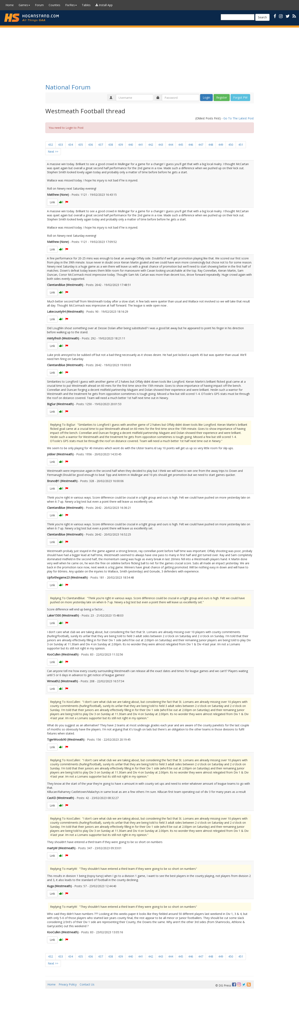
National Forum (68, 87)
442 (150, 145)
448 (210, 145)
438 (110, 145)
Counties (54, 5)
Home (10, 5)
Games (24, 5)
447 (200, 145)
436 (90, 145)
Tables (86, 5)
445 (180, 145)
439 (120, 145)
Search (262, 17)
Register (221, 97)
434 (70, 145)
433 (60, 145)
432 (50, 145)
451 (240, 145)
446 (190, 145)
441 (140, 145)
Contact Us (87, 984)
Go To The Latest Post (238, 118)
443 (160, 145)
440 (130, 145)
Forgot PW (240, 97)
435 (80, 145)
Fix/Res (71, 5)
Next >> (53, 151)
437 (100, 145)
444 (170, 145)
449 (220, 145)
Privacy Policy (68, 984)
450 (230, 145)
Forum (39, 5)
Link (52, 202)
